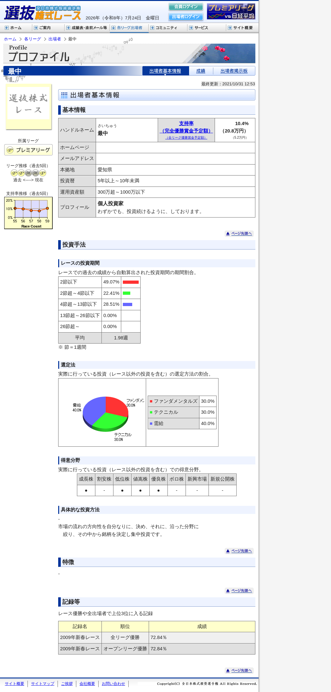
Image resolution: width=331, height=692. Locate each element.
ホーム (16, 28)
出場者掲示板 (234, 71)
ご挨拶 (67, 683)
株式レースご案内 (48, 28)
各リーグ (129, 28)
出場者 (54, 39)
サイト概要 (242, 28)
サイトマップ (42, 683)
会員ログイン (186, 7)
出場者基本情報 (165, 71)
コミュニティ (168, 28)
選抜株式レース (87, 28)
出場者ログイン (186, 17)
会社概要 (87, 683)
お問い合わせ (113, 683)
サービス (206, 28)
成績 (201, 71)
